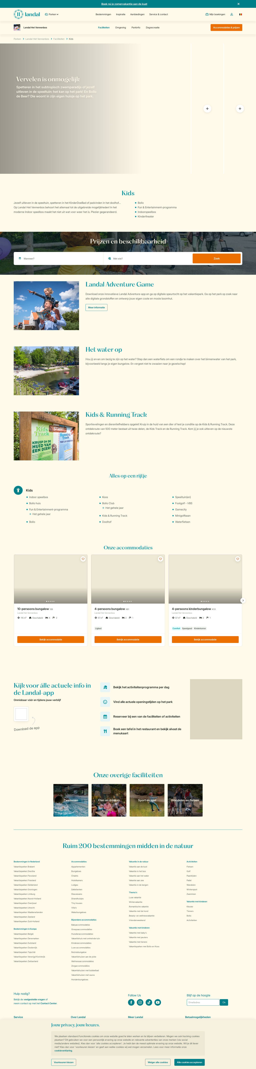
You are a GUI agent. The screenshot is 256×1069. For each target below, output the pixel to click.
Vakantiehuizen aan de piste (83, 956)
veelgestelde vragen (34, 999)
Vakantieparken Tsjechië (24, 952)
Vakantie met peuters (138, 937)
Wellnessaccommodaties (82, 961)
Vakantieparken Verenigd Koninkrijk (29, 956)
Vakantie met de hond (138, 911)
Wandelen (191, 885)
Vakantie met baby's (138, 933)
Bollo (189, 915)
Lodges (74, 885)
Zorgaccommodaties (80, 966)
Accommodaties (79, 861)
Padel (189, 880)
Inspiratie (120, 14)
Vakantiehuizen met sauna (83, 975)
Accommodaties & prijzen (226, 27)
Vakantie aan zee (136, 880)
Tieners (190, 911)
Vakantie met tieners (138, 942)
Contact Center (48, 1003)
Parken (17, 38)
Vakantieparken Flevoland (25, 876)
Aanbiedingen (137, 14)
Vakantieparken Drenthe (24, 871)
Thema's (133, 892)
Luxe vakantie (135, 897)
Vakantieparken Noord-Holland (27, 898)
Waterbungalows (78, 912)
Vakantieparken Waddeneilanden (28, 912)
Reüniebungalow (78, 952)
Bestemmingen (103, 14)
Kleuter (190, 906)
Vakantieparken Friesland (25, 880)
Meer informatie (96, 307)
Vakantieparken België (23, 934)
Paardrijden (192, 876)
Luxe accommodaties (80, 947)
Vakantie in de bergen (138, 885)
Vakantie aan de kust (138, 866)
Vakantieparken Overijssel (25, 903)
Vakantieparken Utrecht (24, 907)
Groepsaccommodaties (81, 929)
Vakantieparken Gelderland (26, 885)
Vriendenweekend (137, 920)
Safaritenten (76, 889)
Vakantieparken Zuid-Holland (26, 921)
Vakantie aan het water (139, 876)
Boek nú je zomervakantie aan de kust (124, 4)
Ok (224, 1002)
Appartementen (78, 866)
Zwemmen (191, 894)
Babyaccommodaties (80, 925)
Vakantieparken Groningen (25, 889)
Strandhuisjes (77, 898)
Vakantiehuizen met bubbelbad (85, 970)
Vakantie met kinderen (139, 927)
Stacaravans (76, 894)
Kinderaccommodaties (81, 943)
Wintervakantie (135, 902)
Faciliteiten (58, 38)
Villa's (74, 907)
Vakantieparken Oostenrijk (25, 947)
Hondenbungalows (79, 979)
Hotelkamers (77, 880)
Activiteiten (192, 920)
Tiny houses (76, 903)
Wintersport (192, 889)
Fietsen (190, 866)
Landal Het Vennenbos (37, 38)
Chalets (74, 876)
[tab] (95, 108)
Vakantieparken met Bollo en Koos (144, 946)
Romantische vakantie (139, 906)
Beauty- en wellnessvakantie (141, 915)
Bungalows (76, 871)
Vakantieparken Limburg (24, 894)
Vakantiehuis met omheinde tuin (85, 938)
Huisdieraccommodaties (82, 934)
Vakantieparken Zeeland (24, 917)
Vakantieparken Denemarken (26, 938)
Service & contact (158, 14)
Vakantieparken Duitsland (25, 943)
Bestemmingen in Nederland (27, 861)
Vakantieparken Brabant (24, 866)
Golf (188, 871)
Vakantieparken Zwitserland (26, 961)
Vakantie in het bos (137, 871)
